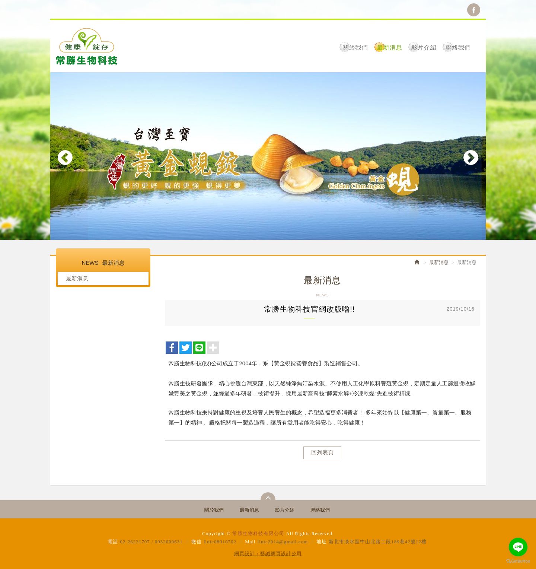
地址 (321, 541)
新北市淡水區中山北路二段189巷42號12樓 (378, 541)
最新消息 (77, 278)
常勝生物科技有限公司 (86, 46)
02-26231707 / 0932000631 (151, 541)
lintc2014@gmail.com (283, 541)
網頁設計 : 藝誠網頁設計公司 (268, 553)
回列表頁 (322, 452)
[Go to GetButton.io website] (518, 561)
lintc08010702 (220, 541)
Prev (65, 157)
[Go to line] (518, 547)
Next (470, 157)
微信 (196, 541)
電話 (113, 541)
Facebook (473, 9)
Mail (250, 541)
